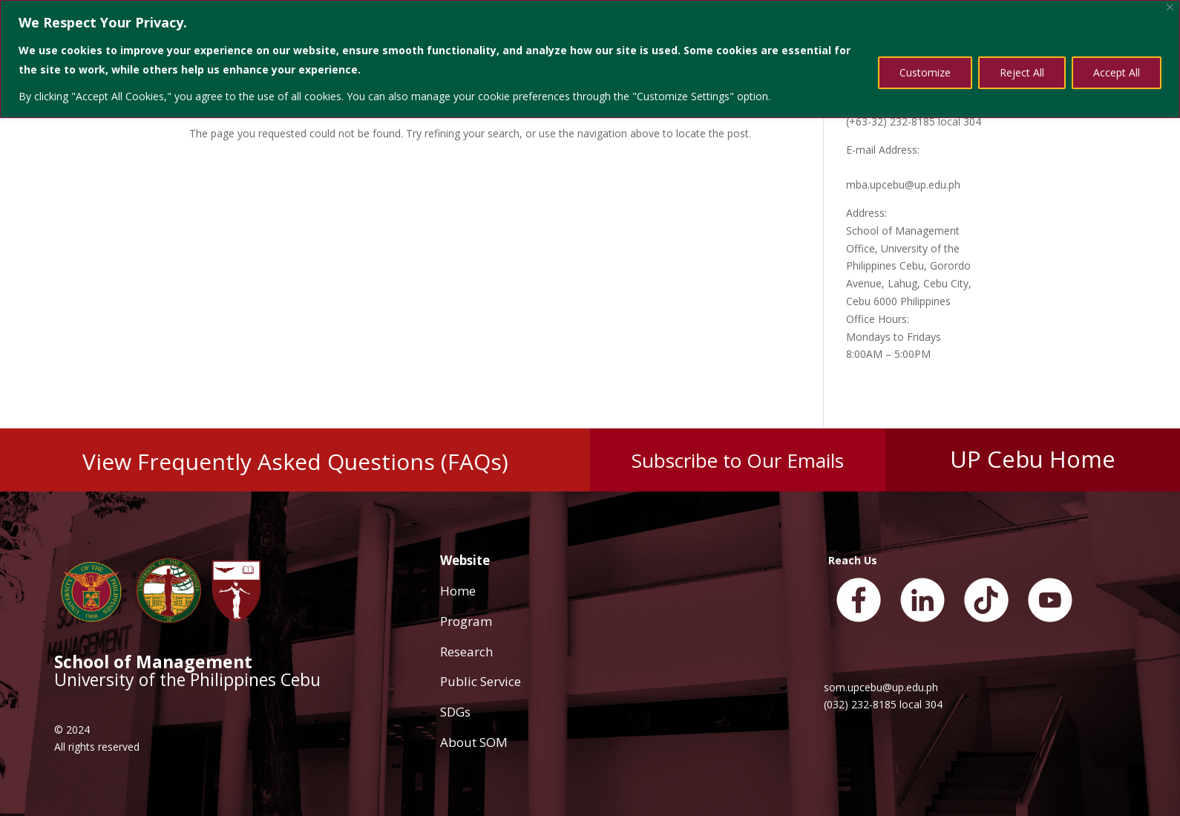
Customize (925, 72)
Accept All (1116, 72)
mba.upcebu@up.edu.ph (903, 184)
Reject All (1022, 72)
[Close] (1170, 7)
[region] (590, 59)
